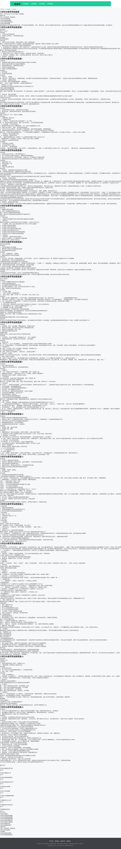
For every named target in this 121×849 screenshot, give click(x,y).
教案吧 (2, 9)
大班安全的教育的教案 (6, 815)
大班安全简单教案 (5, 18)
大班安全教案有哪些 (5, 20)
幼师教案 (50, 4)
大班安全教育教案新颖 (6, 818)
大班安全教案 (4, 814)
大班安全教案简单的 (5, 825)
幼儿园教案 (7, 9)
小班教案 (33, 4)
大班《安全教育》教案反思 (7, 17)
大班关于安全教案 (5, 791)
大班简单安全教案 (5, 786)
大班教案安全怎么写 (5, 800)
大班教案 (25, 4)
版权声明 (63, 841)
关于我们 (51, 841)
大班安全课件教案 (5, 23)
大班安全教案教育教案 (6, 817)
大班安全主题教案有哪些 (7, 795)
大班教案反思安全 (5, 809)
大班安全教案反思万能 (6, 768)
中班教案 (42, 4)
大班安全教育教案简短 (6, 22)
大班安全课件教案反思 (6, 820)
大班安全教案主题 (5, 823)
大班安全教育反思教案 (6, 822)
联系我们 (57, 841)
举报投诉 (68, 841)
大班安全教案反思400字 (6, 782)
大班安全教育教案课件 (6, 777)
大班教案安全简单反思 (6, 804)
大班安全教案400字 (5, 773)
